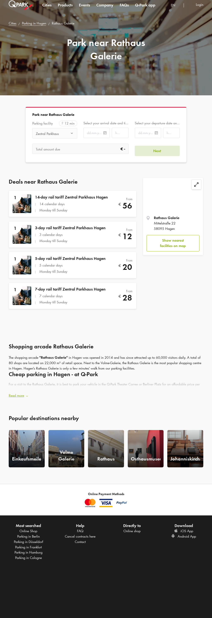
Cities (47, 9)
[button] (106, 393)
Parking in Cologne (28, 555)
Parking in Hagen (34, 23)
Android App (183, 534)
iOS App (183, 529)
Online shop (132, 529)
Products (65, 9)
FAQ (80, 529)
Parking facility (42, 123)
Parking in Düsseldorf (28, 539)
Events (84, 9)
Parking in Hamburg (28, 550)
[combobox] (176, 10)
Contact (80, 539)
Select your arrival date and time (105, 123)
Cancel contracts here (80, 534)
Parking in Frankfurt (28, 545)
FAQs (124, 9)
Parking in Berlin (28, 534)
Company (104, 9)
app (145, 9)
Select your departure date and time (157, 123)
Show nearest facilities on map (173, 243)
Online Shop (28, 529)
